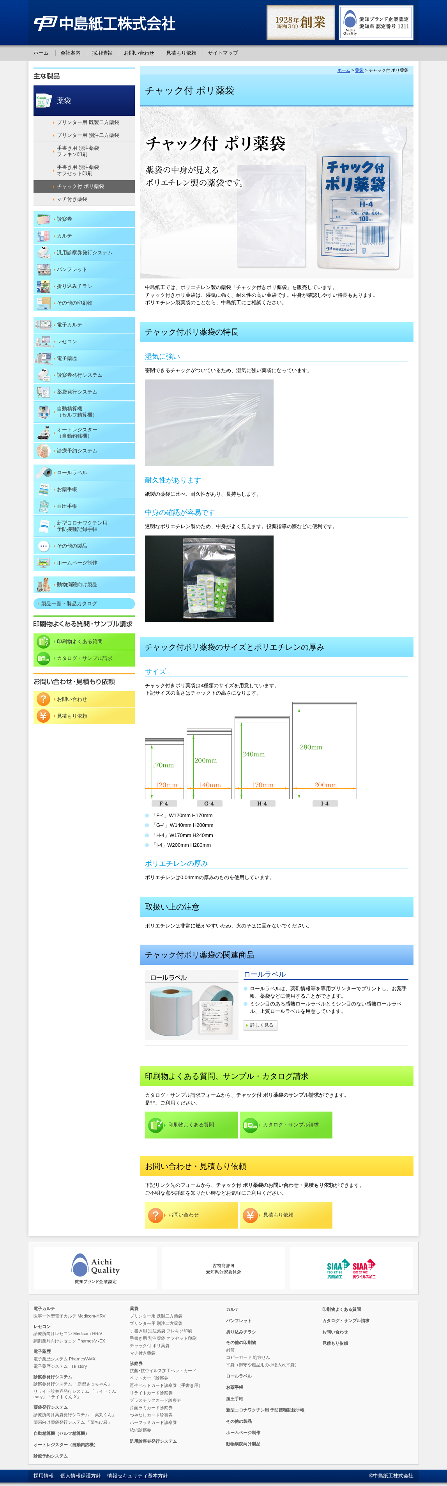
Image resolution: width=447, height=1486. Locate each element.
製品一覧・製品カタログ (69, 603)
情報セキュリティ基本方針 (137, 1476)
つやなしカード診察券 (151, 1415)
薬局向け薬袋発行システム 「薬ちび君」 (73, 1422)
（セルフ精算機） (96, 412)
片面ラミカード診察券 (151, 1407)
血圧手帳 (67, 506)
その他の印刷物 (74, 303)
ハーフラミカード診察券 (153, 1422)
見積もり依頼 (181, 53)
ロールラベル (265, 974)
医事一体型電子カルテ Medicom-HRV (70, 1316)
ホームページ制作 (77, 563)
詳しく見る (262, 1025)
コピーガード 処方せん (248, 1357)
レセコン (67, 341)
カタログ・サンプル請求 (291, 1125)
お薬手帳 (67, 489)
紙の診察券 (140, 1429)
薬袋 (359, 70)
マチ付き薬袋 (72, 199)
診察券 (64, 219)
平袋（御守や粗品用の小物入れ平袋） (262, 1364)
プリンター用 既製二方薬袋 (88, 122)
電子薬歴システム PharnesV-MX (64, 1359)
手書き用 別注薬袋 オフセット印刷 (78, 170)
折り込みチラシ (74, 286)
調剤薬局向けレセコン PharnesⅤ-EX (69, 1341)
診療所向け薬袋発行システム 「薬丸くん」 (75, 1414)
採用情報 (102, 53)
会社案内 (70, 53)
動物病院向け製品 (77, 584)
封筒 (230, 1350)
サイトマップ (223, 53)
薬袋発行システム (77, 392)
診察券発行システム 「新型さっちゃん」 (73, 1383)
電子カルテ (69, 325)
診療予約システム (77, 451)
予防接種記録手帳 (96, 526)
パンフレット (72, 269)
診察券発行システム (79, 375)
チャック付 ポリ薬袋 (80, 186)
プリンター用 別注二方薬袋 (88, 135)
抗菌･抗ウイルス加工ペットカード (163, 1370)
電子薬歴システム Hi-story (60, 1366)
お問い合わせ (139, 53)
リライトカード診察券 (151, 1392)
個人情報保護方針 (80, 1476)
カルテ (64, 236)
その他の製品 (72, 546)
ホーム (41, 53)
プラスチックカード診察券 (155, 1400)
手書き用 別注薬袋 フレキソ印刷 (78, 151)
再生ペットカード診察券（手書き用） (166, 1385)
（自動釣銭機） (96, 433)
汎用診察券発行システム (85, 252)
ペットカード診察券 (149, 1378)
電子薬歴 (67, 358)
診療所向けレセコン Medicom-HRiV (68, 1333)
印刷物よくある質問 (191, 1125)
